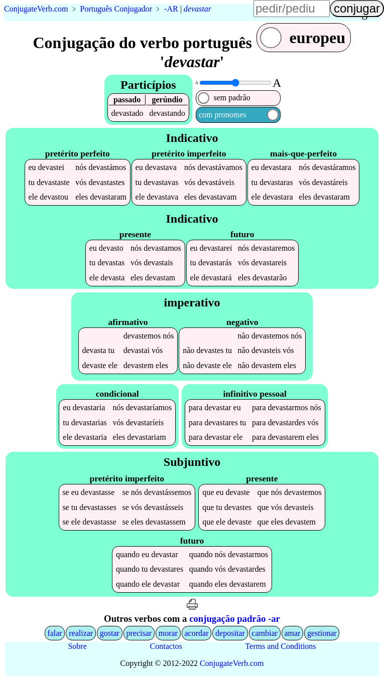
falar (54, 634)
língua (364, 13)
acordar (197, 634)
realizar (81, 634)
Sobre (77, 647)
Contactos (166, 647)
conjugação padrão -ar (234, 619)
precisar (139, 634)
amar (292, 634)
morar (168, 634)
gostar (109, 634)
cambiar (264, 634)
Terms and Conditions (280, 647)
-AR (171, 9)
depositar (230, 634)
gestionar (322, 634)
